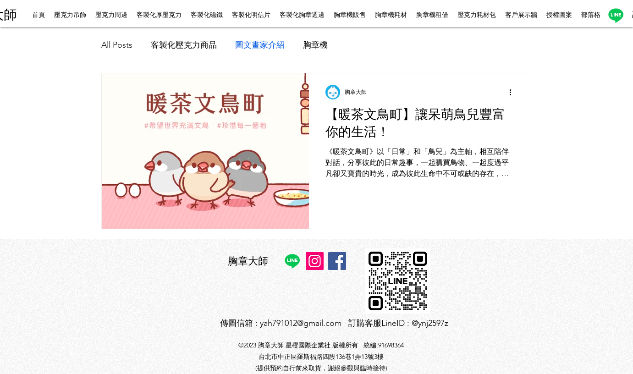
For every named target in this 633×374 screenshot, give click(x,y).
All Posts (116, 45)
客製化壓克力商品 (184, 45)
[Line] (616, 15)
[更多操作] (513, 92)
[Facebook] (337, 261)
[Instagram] (315, 261)
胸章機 (315, 45)
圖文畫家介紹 (260, 45)
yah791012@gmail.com (300, 323)
